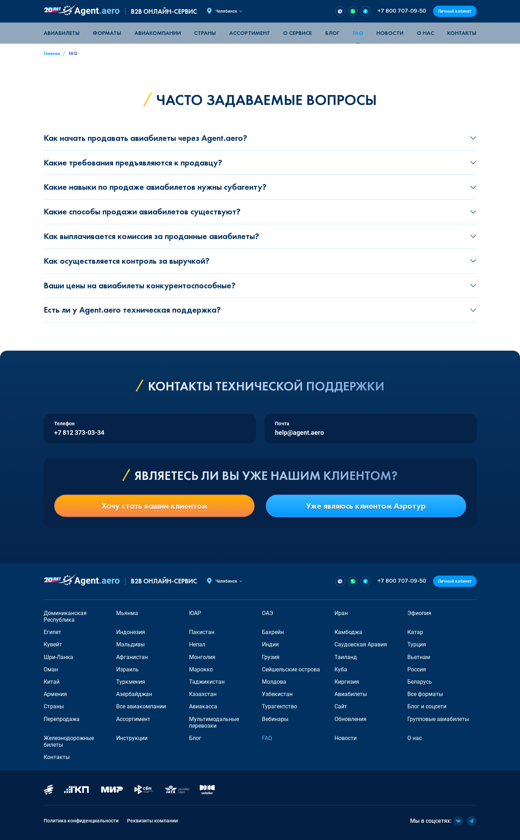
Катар (415, 632)
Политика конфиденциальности (81, 820)
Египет (52, 632)
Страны (54, 706)
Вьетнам (418, 657)
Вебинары (275, 719)
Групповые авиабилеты (438, 719)
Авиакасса (203, 706)
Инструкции (132, 738)
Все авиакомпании (141, 706)
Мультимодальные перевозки (214, 722)
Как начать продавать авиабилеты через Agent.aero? (145, 137)
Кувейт (53, 644)
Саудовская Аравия (360, 644)
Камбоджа (348, 632)
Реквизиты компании (152, 820)
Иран (341, 613)
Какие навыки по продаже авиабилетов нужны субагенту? (155, 186)
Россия (416, 669)
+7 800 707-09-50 (401, 11)
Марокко (201, 669)
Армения (55, 694)
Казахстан (203, 694)
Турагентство (279, 706)
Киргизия (346, 681)
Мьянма (127, 613)
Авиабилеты (62, 33)
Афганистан (132, 657)
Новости (389, 33)
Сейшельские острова (291, 669)
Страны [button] (205, 33)
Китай (51, 681)
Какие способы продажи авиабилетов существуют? (142, 211)
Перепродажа (62, 719)
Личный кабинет (455, 11)
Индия (270, 644)
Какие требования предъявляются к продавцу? (133, 162)
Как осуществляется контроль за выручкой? (126, 260)
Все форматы (425, 694)
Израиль (127, 669)
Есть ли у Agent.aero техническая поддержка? (132, 309)
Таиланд (345, 657)
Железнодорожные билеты (69, 741)
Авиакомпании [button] (157, 33)
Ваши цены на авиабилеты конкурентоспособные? (140, 285)
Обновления (350, 719)
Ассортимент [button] (249, 33)
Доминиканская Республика (65, 616)
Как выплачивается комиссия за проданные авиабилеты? (151, 236)
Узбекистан (277, 694)
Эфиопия (419, 613)
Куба (340, 669)
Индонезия (130, 632)
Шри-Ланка (58, 657)
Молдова (274, 681)
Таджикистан (207, 681)
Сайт (340, 706)
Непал (197, 644)
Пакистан (201, 632)
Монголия (202, 657)
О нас (425, 33)
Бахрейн (273, 632)
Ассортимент (133, 719)
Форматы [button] (107, 33)
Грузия (271, 657)
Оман (51, 669)
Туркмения (130, 681)
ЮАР (195, 613)
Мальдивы (130, 644)
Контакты (461, 33)
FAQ (358, 33)
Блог (332, 33)
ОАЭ (267, 613)
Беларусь (419, 681)
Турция (416, 644)
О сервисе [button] (297, 33)
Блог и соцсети (426, 706)
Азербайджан (134, 694)
